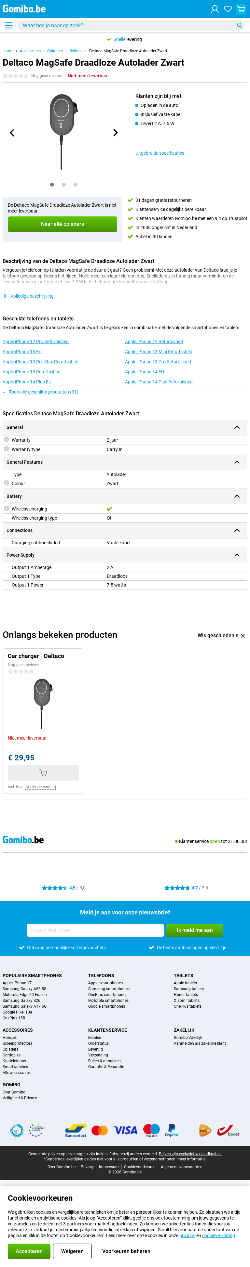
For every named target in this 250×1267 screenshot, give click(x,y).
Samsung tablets (189, 989)
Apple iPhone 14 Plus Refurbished (159, 381)
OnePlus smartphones (107, 994)
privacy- (187, 1235)
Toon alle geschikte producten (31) (40, 392)
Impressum (109, 1167)
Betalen (94, 1037)
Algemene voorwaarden (181, 1167)
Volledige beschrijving (28, 296)
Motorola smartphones (108, 1000)
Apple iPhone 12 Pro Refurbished (36, 341)
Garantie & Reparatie (106, 1067)
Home (8, 51)
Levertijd (95, 1049)
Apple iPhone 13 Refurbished (32, 371)
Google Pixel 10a (17, 1012)
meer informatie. (191, 1159)
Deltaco (76, 51)
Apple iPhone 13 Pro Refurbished (158, 361)
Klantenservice (107, 1030)
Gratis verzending (40, 787)
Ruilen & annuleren (104, 1061)
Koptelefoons (14, 1061)
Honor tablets (186, 994)
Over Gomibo (14, 1092)
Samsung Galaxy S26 (21, 1000)
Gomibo (12, 1084)
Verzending (98, 1055)
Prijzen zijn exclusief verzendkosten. (190, 1154)
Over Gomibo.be (62, 1167)
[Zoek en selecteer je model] (131, 25)
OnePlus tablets (187, 1006)
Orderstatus (98, 1043)
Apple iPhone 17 (17, 983)
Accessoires (30, 51)
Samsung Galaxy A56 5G (25, 989)
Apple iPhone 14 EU (144, 371)
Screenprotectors (17, 1043)
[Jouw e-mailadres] (95, 930)
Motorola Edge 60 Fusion (25, 994)
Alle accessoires (17, 1072)
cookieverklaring (218, 1235)
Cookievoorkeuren (140, 1167)
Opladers (55, 51)
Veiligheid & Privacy (20, 1098)
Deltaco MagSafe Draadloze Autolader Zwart (128, 51)
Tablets (183, 975)
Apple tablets (185, 983)
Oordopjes (12, 1055)
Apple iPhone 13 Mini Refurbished (158, 351)
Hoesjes (10, 1037)
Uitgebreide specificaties (159, 153)
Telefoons (101, 975)
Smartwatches (15, 1067)
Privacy (87, 1167)
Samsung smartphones (109, 989)
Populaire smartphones (32, 975)
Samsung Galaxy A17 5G (25, 1006)
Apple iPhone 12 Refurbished (154, 341)
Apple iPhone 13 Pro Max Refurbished (40, 361)
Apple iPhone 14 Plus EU (27, 381)
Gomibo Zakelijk (188, 1037)
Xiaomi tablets (187, 1000)
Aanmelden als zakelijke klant (200, 1043)
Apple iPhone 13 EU (22, 351)
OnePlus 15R (14, 1018)
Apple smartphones (105, 983)
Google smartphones (106, 1006)
